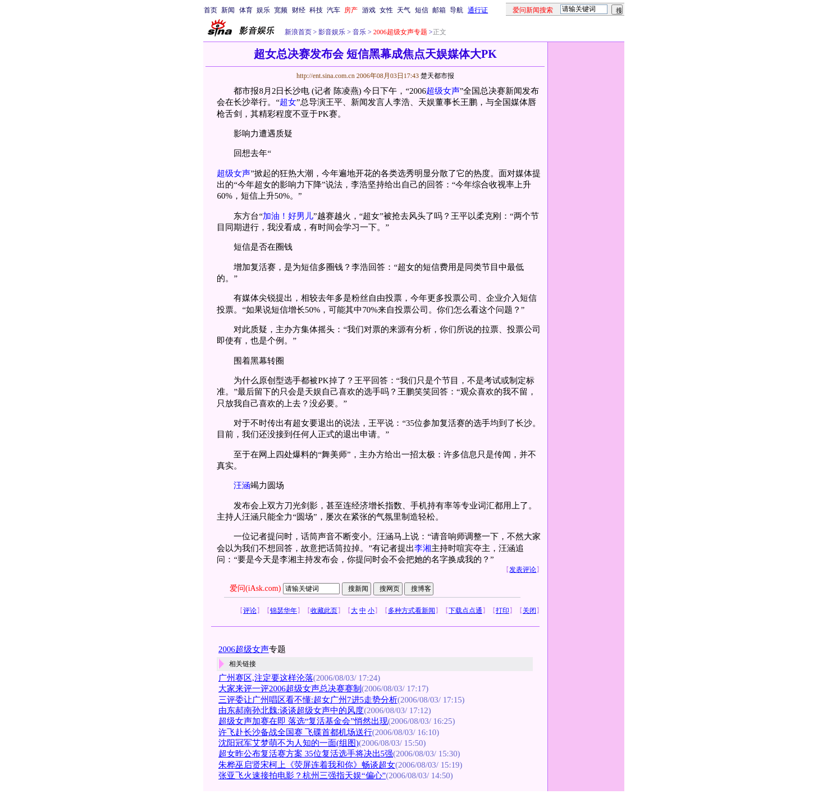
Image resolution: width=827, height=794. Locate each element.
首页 (210, 10)
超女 (288, 102)
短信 (421, 10)
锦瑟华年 (283, 610)
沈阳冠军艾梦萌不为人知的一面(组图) (288, 742)
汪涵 (242, 485)
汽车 (333, 10)
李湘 (422, 548)
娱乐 (263, 10)
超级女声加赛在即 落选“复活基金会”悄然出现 (303, 721)
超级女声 (443, 90)
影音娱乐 (331, 32)
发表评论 (522, 569)
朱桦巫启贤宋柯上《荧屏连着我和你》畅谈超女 (306, 764)
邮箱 (439, 10)
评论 (250, 610)
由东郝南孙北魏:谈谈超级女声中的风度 (291, 710)
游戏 (369, 10)
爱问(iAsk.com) (255, 588)
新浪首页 (298, 32)
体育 (246, 10)
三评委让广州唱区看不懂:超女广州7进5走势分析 (307, 699)
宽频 (280, 10)
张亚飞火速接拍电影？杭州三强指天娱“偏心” (302, 775)
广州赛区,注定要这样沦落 (265, 677)
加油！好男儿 (288, 216)
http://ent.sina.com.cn (326, 76)
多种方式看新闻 (411, 610)
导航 (456, 10)
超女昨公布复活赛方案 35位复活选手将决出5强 (305, 753)
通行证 (478, 10)
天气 (403, 10)
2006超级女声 (243, 649)
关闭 (529, 610)
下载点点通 (465, 610)
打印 (502, 610)
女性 (386, 10)
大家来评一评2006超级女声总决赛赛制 (290, 688)
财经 (298, 10)
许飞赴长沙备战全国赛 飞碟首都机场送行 (295, 732)
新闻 (228, 10)
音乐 (358, 32)
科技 (316, 10)
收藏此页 (323, 610)
